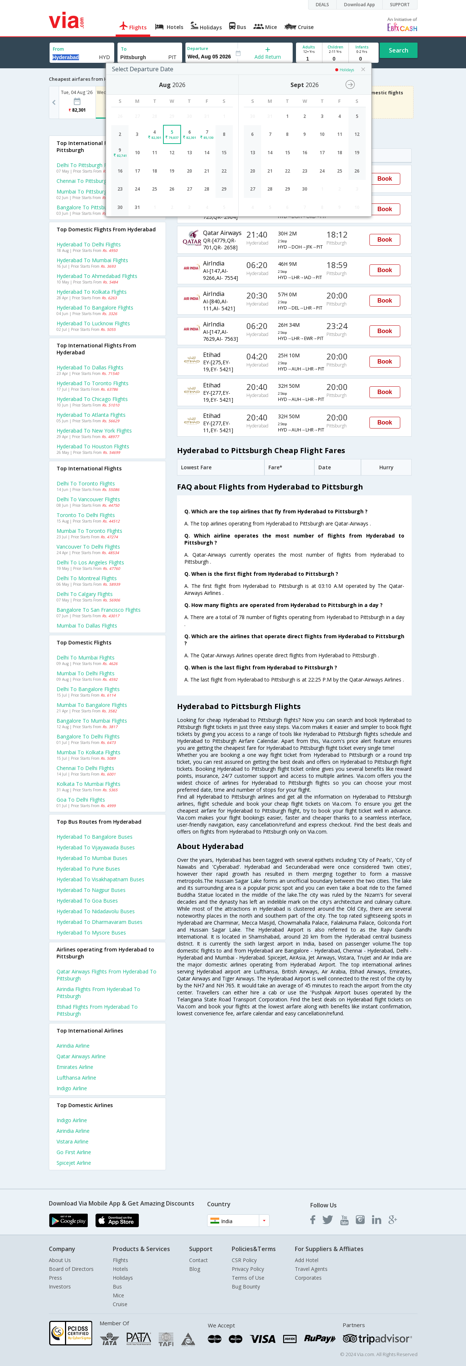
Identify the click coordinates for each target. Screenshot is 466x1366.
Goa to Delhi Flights (81, 799)
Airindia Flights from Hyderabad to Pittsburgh (98, 993)
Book (385, 179)
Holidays (123, 1277)
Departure (197, 48)
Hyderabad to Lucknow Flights (93, 323)
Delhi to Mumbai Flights (86, 657)
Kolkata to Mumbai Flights (88, 783)
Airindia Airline (73, 1045)
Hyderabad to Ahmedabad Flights (97, 275)
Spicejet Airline (74, 1162)
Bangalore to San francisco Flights (99, 609)
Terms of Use (248, 1277)
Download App (359, 4)
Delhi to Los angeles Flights (90, 562)
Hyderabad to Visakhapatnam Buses (100, 879)
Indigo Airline (72, 1088)
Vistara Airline (72, 1141)
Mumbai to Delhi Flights (86, 673)
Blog (194, 1268)
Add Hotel (306, 1260)
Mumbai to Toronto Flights (89, 530)
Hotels (120, 1268)
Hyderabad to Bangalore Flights (95, 307)
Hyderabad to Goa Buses (87, 900)
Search (398, 50)
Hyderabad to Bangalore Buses (95, 836)
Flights (120, 1260)
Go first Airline (74, 1152)
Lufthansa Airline (76, 1077)
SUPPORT (400, 4)
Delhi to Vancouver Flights (88, 499)
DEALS (322, 4)
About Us (60, 1260)
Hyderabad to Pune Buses (88, 868)
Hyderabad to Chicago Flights (92, 398)
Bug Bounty (246, 1286)
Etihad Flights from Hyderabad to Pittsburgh (97, 1010)
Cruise (120, 1304)
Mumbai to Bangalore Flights (92, 704)
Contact (198, 1260)
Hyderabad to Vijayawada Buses (96, 847)
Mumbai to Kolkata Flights (88, 752)
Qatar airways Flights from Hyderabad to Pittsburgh (106, 975)
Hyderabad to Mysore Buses (91, 932)
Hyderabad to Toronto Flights (93, 383)
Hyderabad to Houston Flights (93, 446)
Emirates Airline (75, 1066)
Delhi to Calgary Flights (85, 593)
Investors (60, 1286)
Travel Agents (311, 1268)
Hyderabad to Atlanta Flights (91, 414)
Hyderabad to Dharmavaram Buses (99, 921)
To (124, 49)
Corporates (308, 1277)
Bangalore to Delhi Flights (88, 736)
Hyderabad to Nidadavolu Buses (96, 911)
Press (55, 1277)
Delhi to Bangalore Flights (88, 689)
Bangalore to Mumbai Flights (92, 720)
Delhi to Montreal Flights (87, 578)
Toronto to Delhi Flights (86, 515)
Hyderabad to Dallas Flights (90, 367)
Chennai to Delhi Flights (85, 768)
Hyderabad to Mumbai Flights (92, 260)
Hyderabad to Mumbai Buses (92, 857)
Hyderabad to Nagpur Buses (91, 889)
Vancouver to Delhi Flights (88, 546)
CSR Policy (244, 1260)
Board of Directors (71, 1268)
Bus (117, 1286)
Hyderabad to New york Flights (94, 430)
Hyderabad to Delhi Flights (89, 244)
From (58, 49)
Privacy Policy (248, 1268)
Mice (118, 1295)
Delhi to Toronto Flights (86, 483)
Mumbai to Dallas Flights (87, 625)
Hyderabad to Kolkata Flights (92, 291)
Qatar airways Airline (81, 1056)
